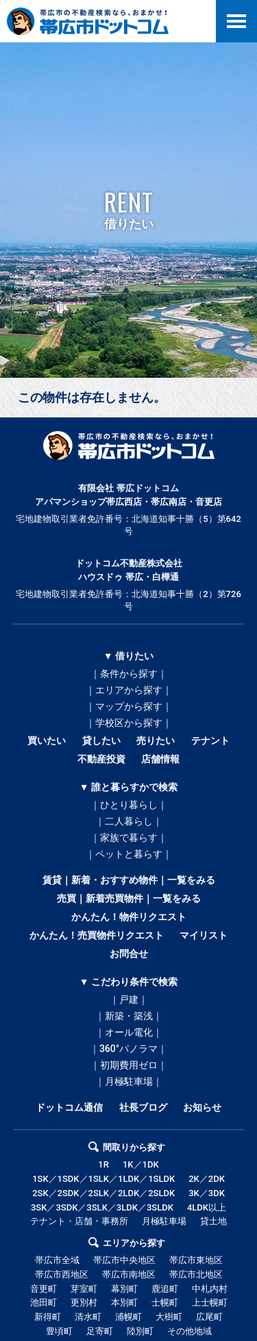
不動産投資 (101, 759)
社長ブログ (143, 1107)
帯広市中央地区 (124, 1260)
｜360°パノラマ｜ (128, 1048)
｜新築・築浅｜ (128, 1015)
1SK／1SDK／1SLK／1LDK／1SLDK (103, 1179)
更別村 (84, 1302)
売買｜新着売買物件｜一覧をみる (129, 898)
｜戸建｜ (129, 999)
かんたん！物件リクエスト (128, 916)
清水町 (88, 1317)
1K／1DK (141, 1164)
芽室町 (84, 1289)
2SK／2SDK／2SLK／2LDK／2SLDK (103, 1193)
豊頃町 (59, 1331)
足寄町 (99, 1331)
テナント (210, 740)
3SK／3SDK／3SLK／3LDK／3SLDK (102, 1207)
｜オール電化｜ (128, 1032)
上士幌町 (210, 1302)
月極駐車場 (164, 1221)
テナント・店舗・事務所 (79, 1221)
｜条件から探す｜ (128, 673)
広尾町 (209, 1317)
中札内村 (210, 1289)
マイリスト (204, 935)
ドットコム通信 (69, 1107)
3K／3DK (206, 1193)
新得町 (47, 1317)
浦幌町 (128, 1317)
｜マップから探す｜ (129, 706)
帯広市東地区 (196, 1260)
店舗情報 (160, 759)
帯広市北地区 (196, 1274)
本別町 (124, 1302)
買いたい (46, 740)
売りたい (155, 740)
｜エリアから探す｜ (129, 690)
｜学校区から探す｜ (129, 722)
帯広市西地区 (61, 1274)
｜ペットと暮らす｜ (129, 853)
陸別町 (140, 1331)
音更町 (43, 1289)
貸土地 (213, 1221)
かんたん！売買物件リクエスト (96, 935)
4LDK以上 (206, 1207)
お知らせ (202, 1107)
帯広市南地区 (129, 1274)
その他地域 (189, 1331)
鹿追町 (164, 1289)
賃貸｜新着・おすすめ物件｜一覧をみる (128, 879)
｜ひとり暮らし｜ (128, 804)
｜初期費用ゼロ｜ (128, 1065)
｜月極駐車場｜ (128, 1081)
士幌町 (164, 1302)
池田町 (43, 1302)
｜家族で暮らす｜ (128, 837)
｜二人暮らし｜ (128, 821)
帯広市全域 (57, 1260)
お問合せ (129, 953)
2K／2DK (206, 1179)
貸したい (101, 740)
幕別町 (124, 1289)
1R (103, 1164)
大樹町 (169, 1317)
